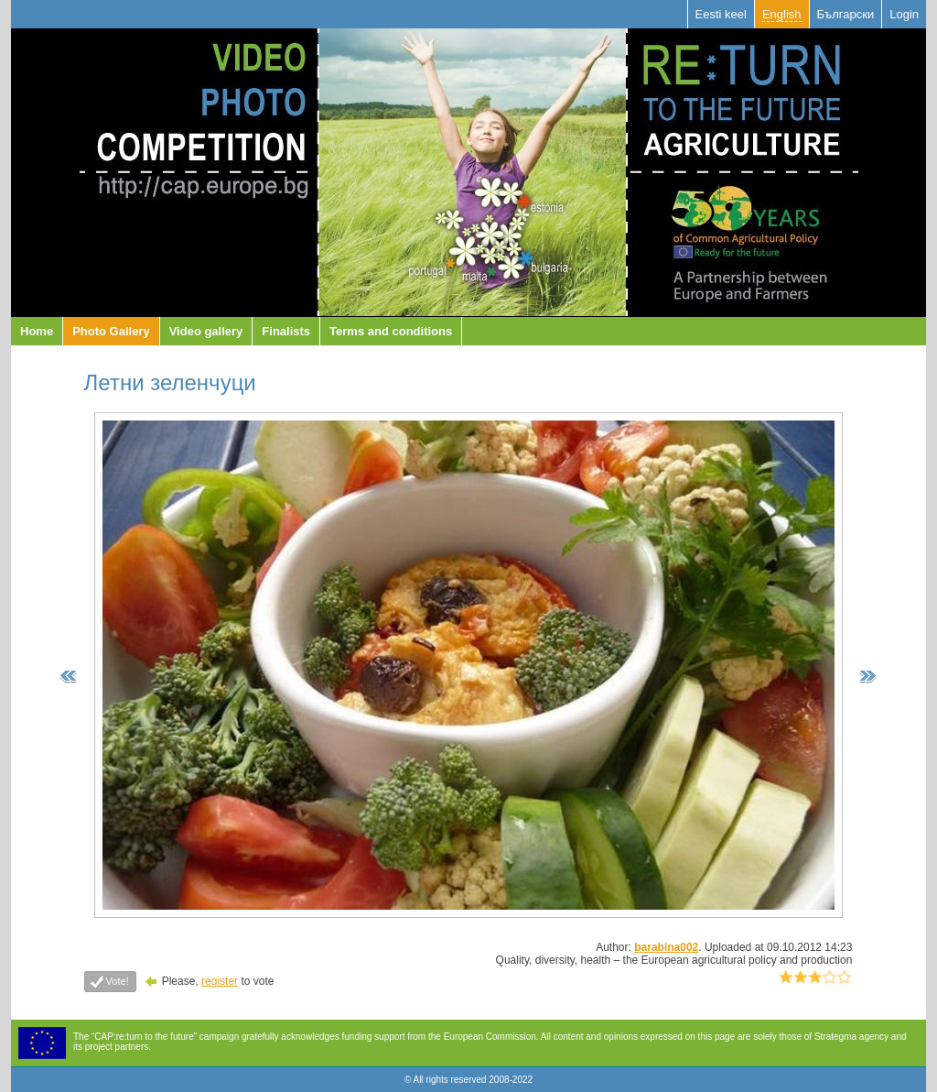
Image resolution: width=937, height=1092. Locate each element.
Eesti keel (721, 14)
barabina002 (666, 947)
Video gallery (206, 331)
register (219, 981)
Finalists (286, 331)
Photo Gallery (111, 331)
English (782, 14)
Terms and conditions (390, 331)
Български (846, 14)
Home (36, 331)
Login (904, 14)
